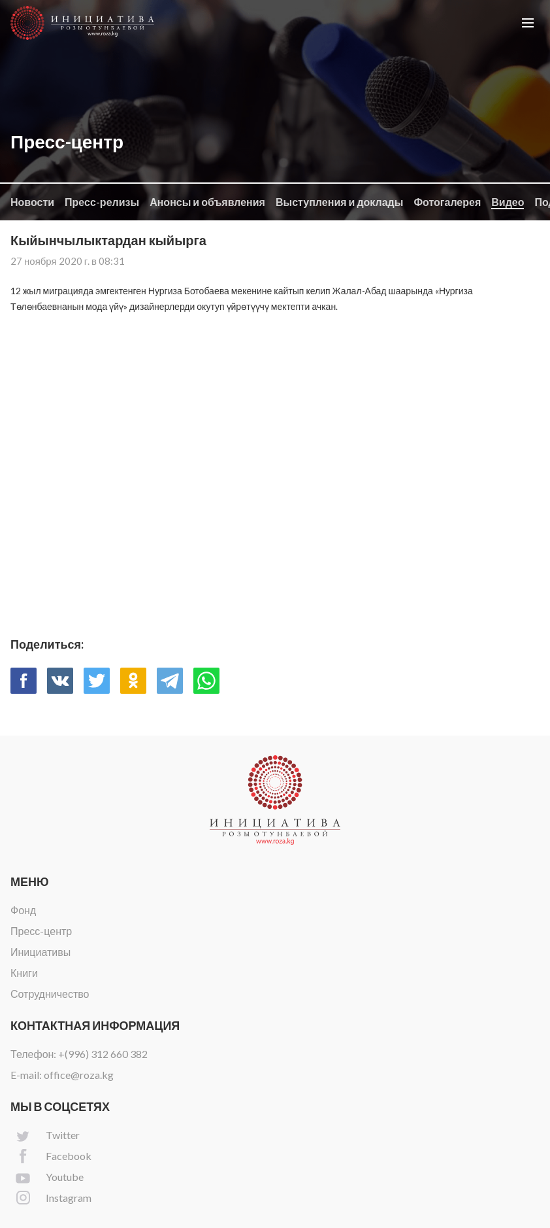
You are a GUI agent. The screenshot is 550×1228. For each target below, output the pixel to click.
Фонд (23, 910)
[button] (528, 23)
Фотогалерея (447, 202)
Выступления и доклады (339, 202)
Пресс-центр (41, 931)
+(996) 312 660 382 (103, 1054)
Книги (24, 972)
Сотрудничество (49, 993)
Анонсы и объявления (207, 202)
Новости (32, 202)
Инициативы (40, 952)
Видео (507, 202)
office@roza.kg (79, 1074)
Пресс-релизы (102, 202)
